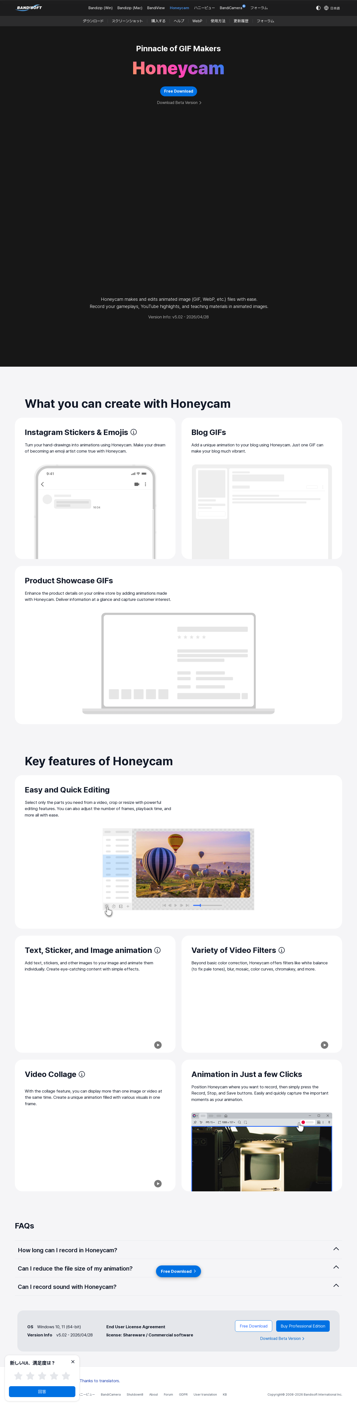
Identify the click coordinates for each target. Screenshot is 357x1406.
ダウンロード (93, 21)
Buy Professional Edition (302, 1326)
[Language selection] (332, 8)
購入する (158, 21)
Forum (168, 1394)
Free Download (252, 1326)
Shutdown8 (135, 1394)
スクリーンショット (127, 21)
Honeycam (179, 8)
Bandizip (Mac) (130, 8)
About (153, 1394)
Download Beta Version (179, 103)
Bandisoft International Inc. (323, 1394)
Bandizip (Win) (101, 8)
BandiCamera (232, 7)
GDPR (183, 1394)
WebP (197, 21)
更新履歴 (241, 21)
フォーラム (259, 8)
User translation (205, 1394)
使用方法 (217, 21)
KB (225, 1394)
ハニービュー (204, 8)
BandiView (156, 8)
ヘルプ (179, 21)
